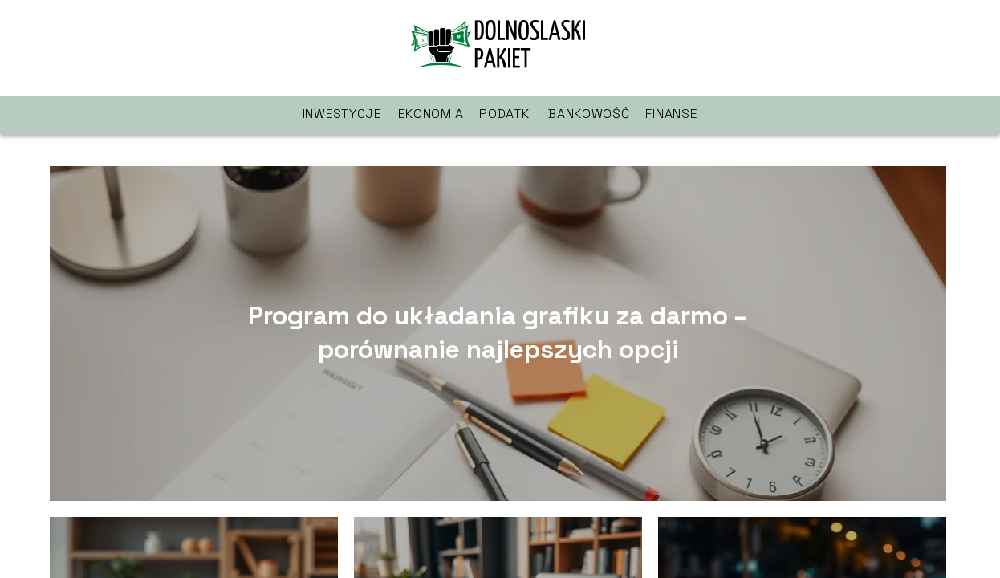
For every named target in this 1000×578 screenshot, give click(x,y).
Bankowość (588, 113)
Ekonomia (431, 113)
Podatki (505, 113)
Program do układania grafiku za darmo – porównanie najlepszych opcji (498, 333)
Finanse (671, 113)
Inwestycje (342, 113)
